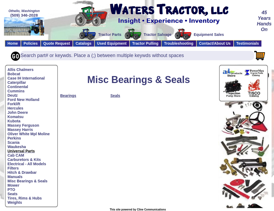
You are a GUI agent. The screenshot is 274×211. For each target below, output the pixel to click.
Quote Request (56, 43)
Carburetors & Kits (24, 159)
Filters (13, 168)
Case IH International (26, 78)
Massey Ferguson (23, 125)
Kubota (13, 121)
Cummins (16, 91)
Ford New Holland (23, 99)
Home (12, 43)
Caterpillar (16, 82)
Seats (12, 194)
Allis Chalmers (20, 69)
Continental (17, 87)
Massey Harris (20, 129)
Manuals (14, 177)
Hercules (15, 108)
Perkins (14, 138)
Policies (31, 43)
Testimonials (247, 43)
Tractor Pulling (145, 43)
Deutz (12, 95)
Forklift (13, 104)
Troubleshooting (178, 43)
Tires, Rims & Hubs (24, 198)
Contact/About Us (215, 43)
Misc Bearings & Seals (27, 181)
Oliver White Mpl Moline (28, 134)
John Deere (17, 112)
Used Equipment (112, 43)
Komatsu (15, 117)
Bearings (68, 95)
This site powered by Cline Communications (138, 209)
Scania (13, 142)
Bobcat (13, 74)
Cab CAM (15, 155)
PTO (11, 189)
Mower (13, 185)
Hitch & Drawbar (22, 172)
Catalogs (83, 43)
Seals (115, 95)
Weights (14, 202)
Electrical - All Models (26, 164)
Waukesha (16, 147)
